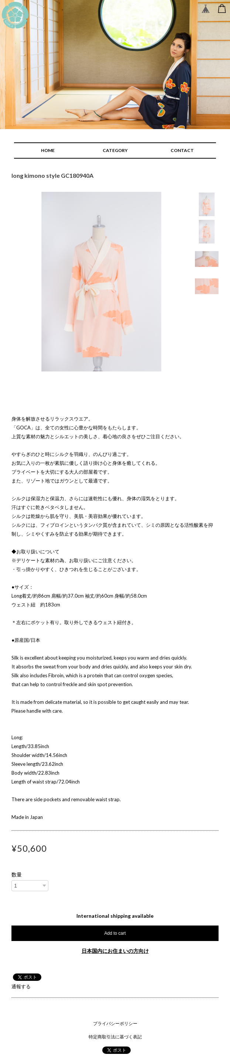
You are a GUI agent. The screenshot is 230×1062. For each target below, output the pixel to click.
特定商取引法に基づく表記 (115, 1036)
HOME (48, 150)
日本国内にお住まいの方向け (115, 951)
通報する (21, 986)
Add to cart (115, 933)
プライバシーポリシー (115, 1023)
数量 (16, 874)
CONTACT (182, 150)
